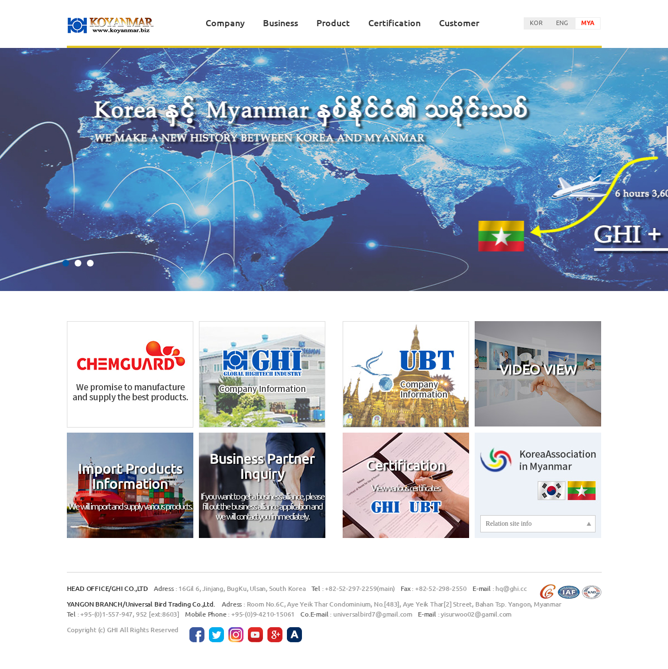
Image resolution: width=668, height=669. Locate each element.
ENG (562, 22)
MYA (587, 22)
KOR (536, 22)
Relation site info (509, 523)
